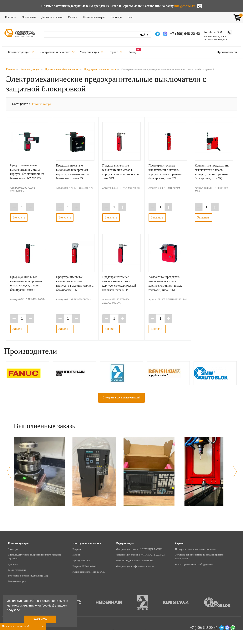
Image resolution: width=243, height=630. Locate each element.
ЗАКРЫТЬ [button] (40, 619)
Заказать (19, 217)
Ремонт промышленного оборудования (194, 564)
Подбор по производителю (227, 52)
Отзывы (74, 16)
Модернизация (91, 52)
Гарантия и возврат (95, 16)
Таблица (229, 103)
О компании (30, 16)
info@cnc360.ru (184, 6)
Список (223, 103)
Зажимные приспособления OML (89, 572)
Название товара (41, 103)
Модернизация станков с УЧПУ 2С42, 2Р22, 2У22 (140, 554)
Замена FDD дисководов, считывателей (135, 560)
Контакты (12, 16)
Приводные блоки (81, 560)
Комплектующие (21, 52)
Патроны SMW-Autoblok (85, 566)
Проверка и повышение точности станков (195, 549)
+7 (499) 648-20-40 (185, 34)
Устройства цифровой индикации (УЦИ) (28, 575)
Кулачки (77, 554)
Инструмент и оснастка (56, 52)
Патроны (77, 549)
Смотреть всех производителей (121, 397)
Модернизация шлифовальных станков (135, 566)
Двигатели (13, 564)
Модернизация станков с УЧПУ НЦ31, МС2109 (139, 549)
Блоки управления (17, 570)
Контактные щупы (17, 581)
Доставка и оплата (53, 16)
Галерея (217, 103)
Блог (131, 16)
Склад (134, 51)
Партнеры (117, 16)
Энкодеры (13, 549)
